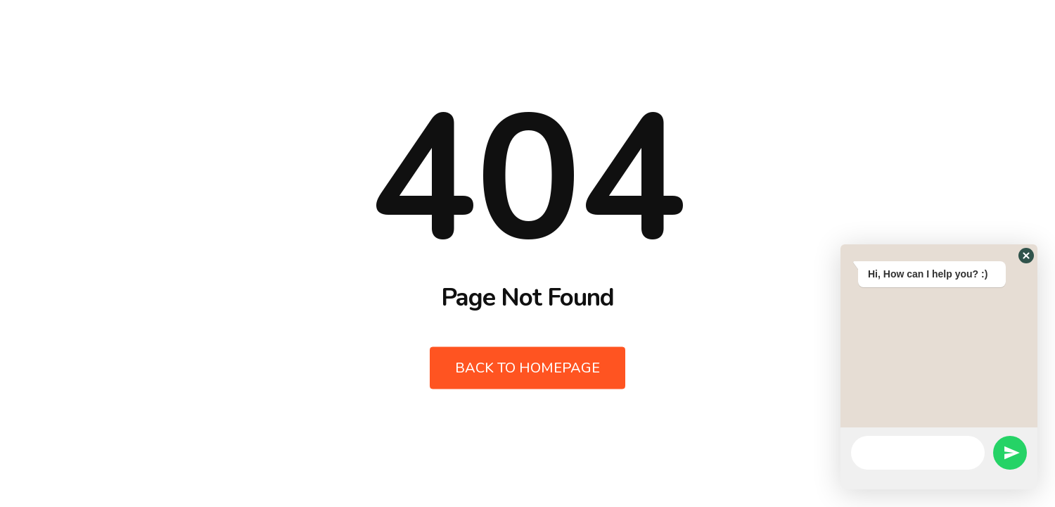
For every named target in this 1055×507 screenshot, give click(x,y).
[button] (1026, 255)
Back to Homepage (527, 367)
